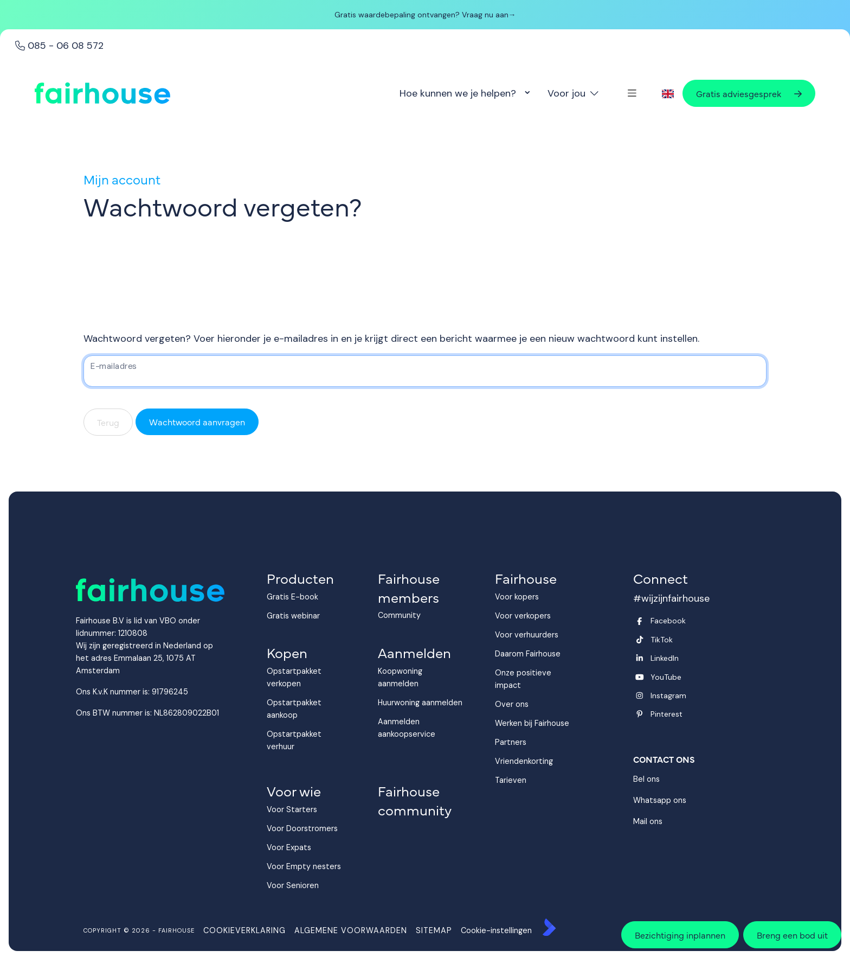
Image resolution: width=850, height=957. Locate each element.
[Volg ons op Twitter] (696, 640)
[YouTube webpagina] (696, 677)
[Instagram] (696, 695)
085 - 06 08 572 (59, 45)
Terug (108, 422)
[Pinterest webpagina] (696, 714)
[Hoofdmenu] (632, 93)
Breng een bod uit (792, 935)
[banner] (425, 19)
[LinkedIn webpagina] (696, 658)
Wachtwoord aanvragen (197, 422)
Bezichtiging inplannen (680, 935)
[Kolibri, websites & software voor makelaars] (549, 927)
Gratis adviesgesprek (749, 93)
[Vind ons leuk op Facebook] (696, 621)
